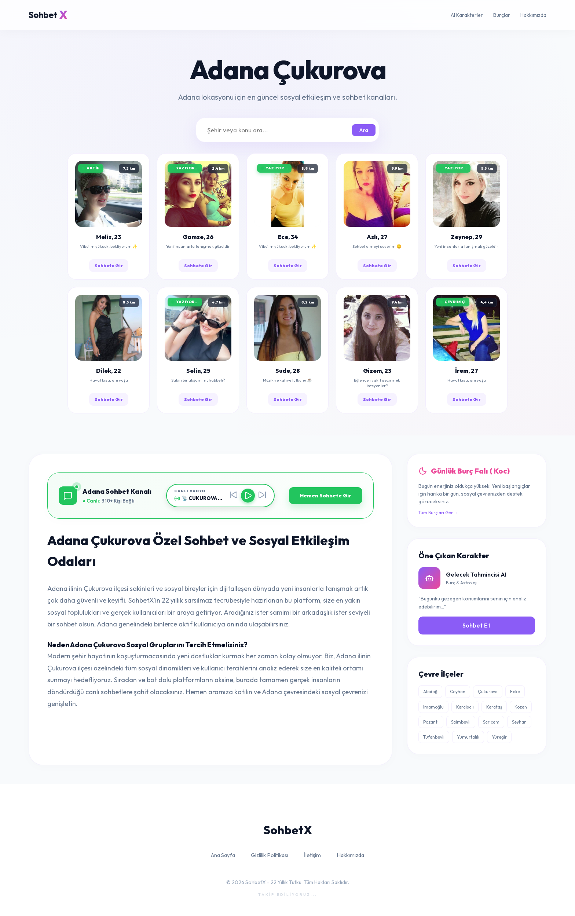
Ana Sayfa (223, 854)
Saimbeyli (460, 722)
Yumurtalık (468, 737)
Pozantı (431, 722)
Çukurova (488, 691)
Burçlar (501, 15)
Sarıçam (491, 722)
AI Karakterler (467, 15)
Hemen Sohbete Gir (325, 495)
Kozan (520, 707)
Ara (363, 130)
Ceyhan (457, 691)
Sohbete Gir (109, 265)
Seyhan (519, 722)
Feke (515, 691)
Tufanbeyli (433, 737)
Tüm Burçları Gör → (438, 512)
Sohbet (48, 14)
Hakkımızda (533, 15)
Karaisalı (465, 707)
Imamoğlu (433, 707)
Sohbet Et (476, 625)
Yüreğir (499, 737)
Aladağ (430, 691)
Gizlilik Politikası (269, 854)
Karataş (494, 707)
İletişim (312, 854)
